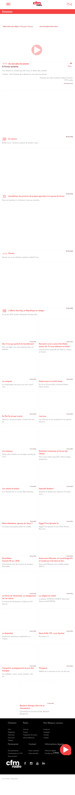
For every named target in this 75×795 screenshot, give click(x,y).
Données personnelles (52, 753)
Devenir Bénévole (28, 738)
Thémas (10, 740)
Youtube (46, 735)
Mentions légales (50, 751)
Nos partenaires (13, 751)
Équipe (25, 732)
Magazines (11, 732)
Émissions (7, 11)
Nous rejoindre (33, 753)
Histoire (25, 729)
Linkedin (46, 738)
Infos (9, 729)
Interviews (11, 735)
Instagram (46, 732)
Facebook (46, 729)
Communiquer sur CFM (15, 753)
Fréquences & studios (30, 735)
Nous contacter (34, 751)
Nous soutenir (12, 756)
